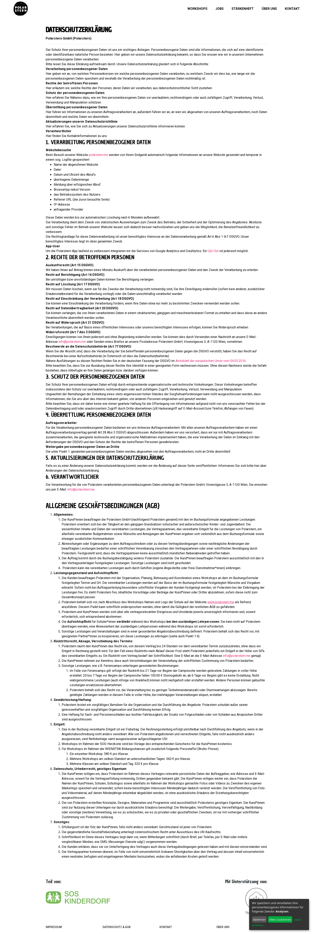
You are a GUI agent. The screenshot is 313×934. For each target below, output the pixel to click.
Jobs (219, 9)
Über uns (269, 9)
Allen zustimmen (280, 919)
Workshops (197, 9)
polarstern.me (98, 155)
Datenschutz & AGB (117, 927)
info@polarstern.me (72, 342)
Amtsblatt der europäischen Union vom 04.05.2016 (210, 361)
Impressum (54, 927)
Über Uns (223, 927)
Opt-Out (213, 251)
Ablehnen (259, 919)
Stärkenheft (243, 9)
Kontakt (292, 9)
